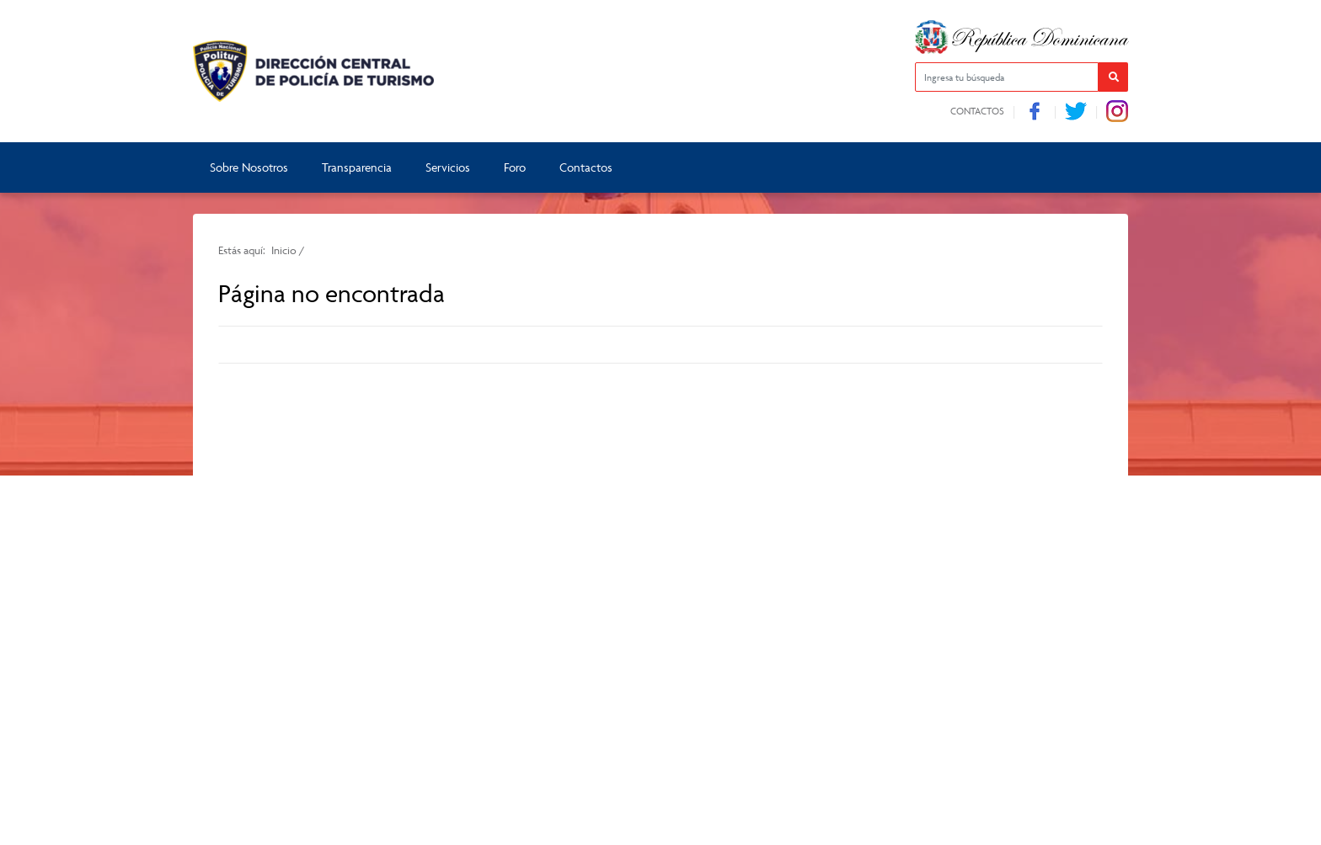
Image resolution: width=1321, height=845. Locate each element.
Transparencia (357, 167)
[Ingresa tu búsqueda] (1007, 77)
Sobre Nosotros (249, 167)
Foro (515, 167)
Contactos (977, 111)
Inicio (284, 250)
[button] (1113, 77)
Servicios (447, 167)
